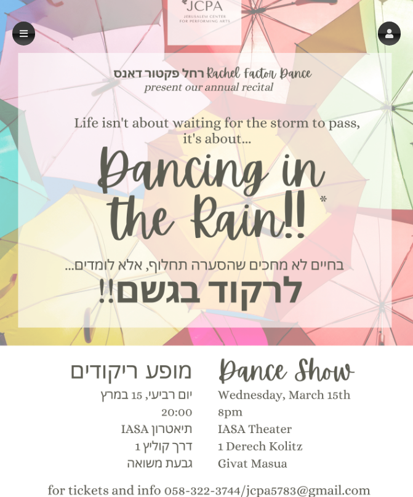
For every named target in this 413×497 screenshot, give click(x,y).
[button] (389, 34)
